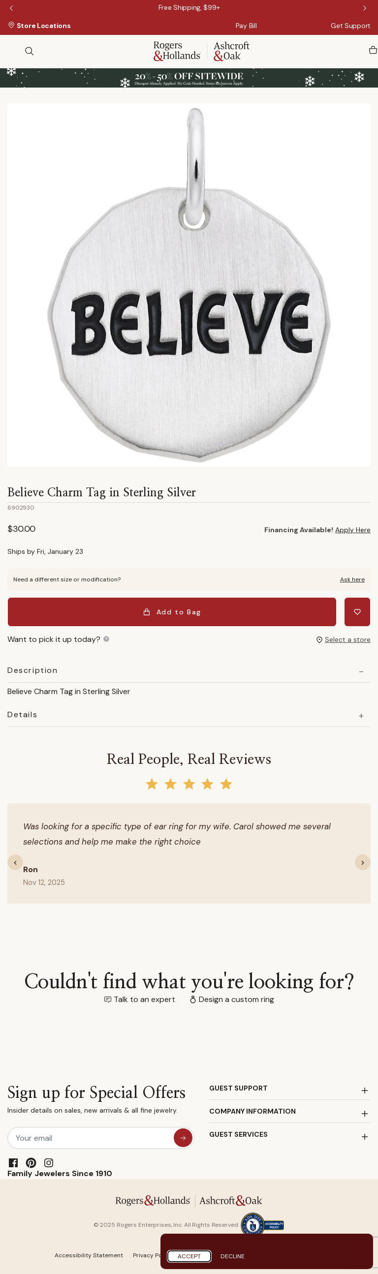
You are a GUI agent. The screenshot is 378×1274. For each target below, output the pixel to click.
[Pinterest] (31, 1162)
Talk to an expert (144, 999)
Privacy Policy (152, 1255)
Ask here (352, 579)
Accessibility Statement (89, 1255)
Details (22, 714)
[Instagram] (49, 1162)
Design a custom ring (236, 999)
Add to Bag (172, 611)
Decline (232, 1256)
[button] (19, 862)
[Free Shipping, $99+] (189, 7)
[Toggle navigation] (12, 51)
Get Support (351, 25)
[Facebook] (13, 1162)
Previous (12, 9)
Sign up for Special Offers (96, 1102)
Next (366, 9)
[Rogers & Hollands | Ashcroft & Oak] (202, 50)
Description (32, 670)
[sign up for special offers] (183, 1137)
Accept (189, 1256)
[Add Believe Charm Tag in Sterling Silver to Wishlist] (358, 612)
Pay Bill (246, 25)
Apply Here (353, 529)
